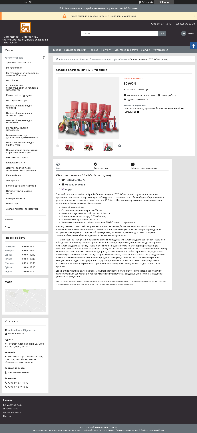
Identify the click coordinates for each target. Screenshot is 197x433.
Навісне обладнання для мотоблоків (19, 121)
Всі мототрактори (12, 404)
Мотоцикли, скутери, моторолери (17, 129)
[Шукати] (162, 33)
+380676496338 (75, 184)
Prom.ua (113, 427)
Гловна (57, 49)
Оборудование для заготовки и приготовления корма (22, 151)
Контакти (106, 49)
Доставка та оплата (126, 49)
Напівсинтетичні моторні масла (19, 192)
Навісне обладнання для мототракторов (19, 114)
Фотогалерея (160, 49)
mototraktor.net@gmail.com (22, 330)
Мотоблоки (12, 80)
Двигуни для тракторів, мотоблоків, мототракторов (21, 169)
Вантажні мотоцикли (17, 157)
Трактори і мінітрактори (18, 62)
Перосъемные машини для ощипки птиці (20, 144)
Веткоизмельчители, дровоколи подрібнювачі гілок (22, 136)
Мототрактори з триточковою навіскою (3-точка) (22, 74)
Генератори (12, 204)
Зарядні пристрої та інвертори (22, 209)
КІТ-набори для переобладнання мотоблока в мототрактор (22, 88)
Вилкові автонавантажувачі (21, 186)
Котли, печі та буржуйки (19, 95)
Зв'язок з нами (10, 408)
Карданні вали (13, 175)
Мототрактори (14, 68)
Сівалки (123, 59)
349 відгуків (147, 2)
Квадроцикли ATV (15, 163)
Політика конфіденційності (152, 430)
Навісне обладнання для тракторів (98, 59)
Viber (68, 189)
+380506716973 (75, 180)
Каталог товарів (73, 49)
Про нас (93, 49)
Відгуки (145, 49)
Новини (9, 219)
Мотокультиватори (16, 100)
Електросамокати (15, 198)
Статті (8, 227)
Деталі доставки (12, 412)
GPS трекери (12, 180)
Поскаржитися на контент (127, 430)
